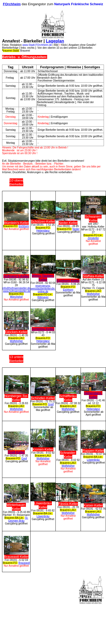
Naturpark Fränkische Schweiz (78, 4)
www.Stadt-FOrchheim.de (37, 44)
